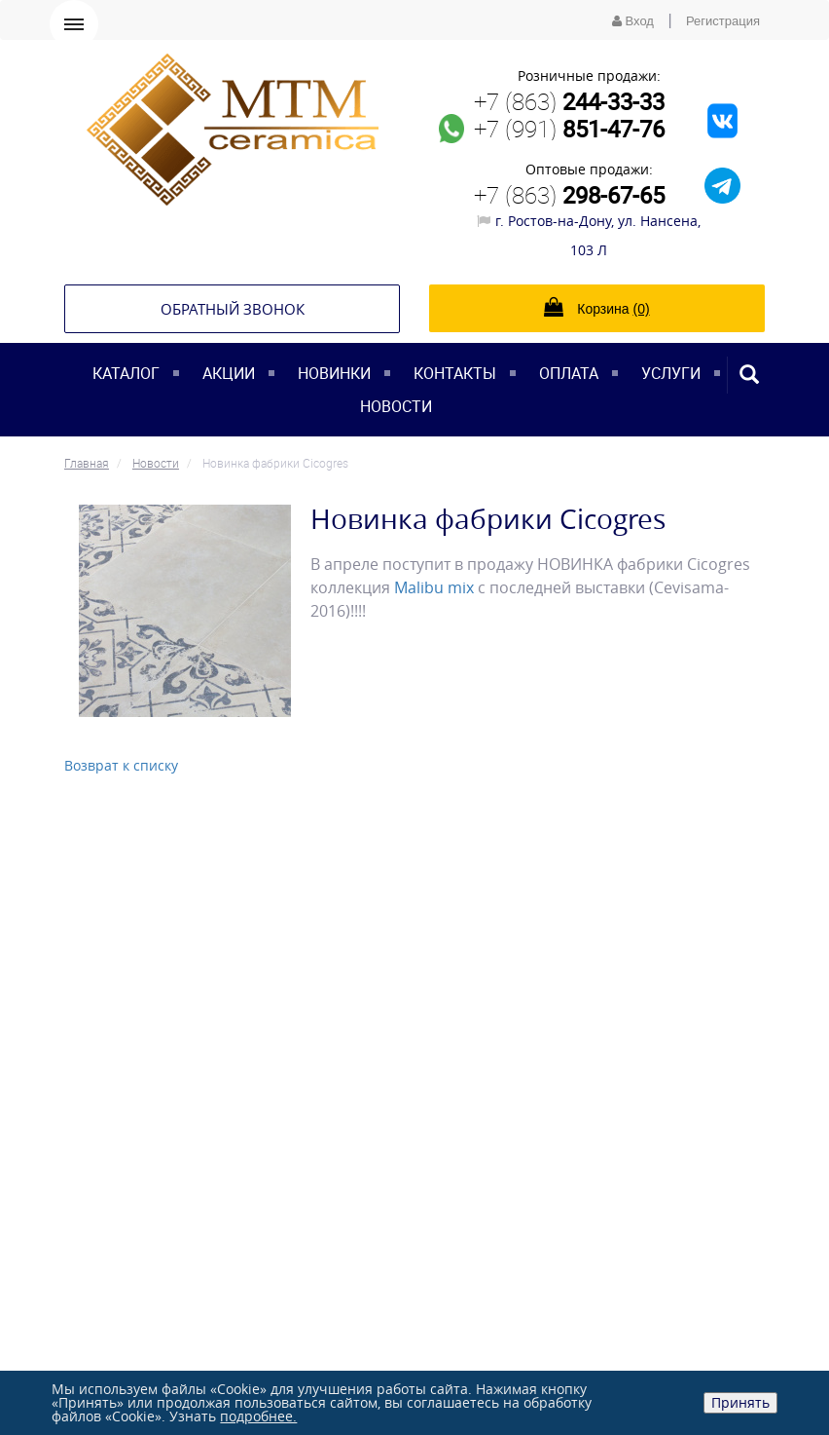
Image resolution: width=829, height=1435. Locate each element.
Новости (396, 406)
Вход (633, 21)
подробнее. (258, 1416)
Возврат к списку (121, 765)
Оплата (568, 373)
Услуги (671, 373)
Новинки (334, 373)
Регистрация (723, 21)
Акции (228, 373)
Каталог (126, 373)
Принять (740, 1402)
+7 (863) (569, 101)
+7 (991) (569, 128)
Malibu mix (434, 587)
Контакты (455, 373)
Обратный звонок (233, 309)
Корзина (596, 307)
